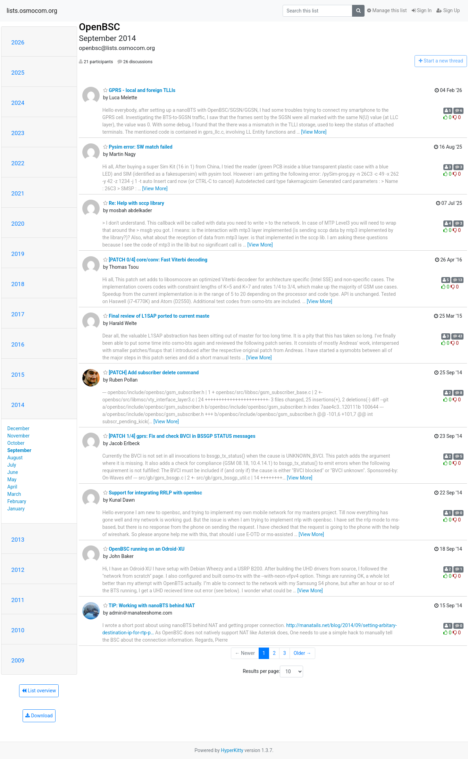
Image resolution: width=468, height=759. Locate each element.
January (16, 508)
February (16, 501)
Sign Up (448, 10)
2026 (18, 42)
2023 (18, 133)
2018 (18, 284)
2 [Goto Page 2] (274, 653)
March (14, 494)
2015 (18, 374)
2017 (18, 314)
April (12, 487)
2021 (18, 193)
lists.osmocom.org (32, 10)
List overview (39, 690)
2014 (18, 404)
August (15, 457)
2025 (18, 72)
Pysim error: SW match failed (138, 147)
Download (39, 715)
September (19, 450)
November (18, 436)
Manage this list (387, 10)
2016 (18, 344)
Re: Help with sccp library (133, 203)
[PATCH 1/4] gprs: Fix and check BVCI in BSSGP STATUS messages (179, 436)
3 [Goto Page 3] (284, 653)
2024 (18, 102)
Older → (302, 653)
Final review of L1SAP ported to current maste (156, 316)
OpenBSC (99, 27)
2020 (18, 223)
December (18, 428)
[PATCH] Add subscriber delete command (151, 372)
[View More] (313, 132)
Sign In (422, 10)
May (11, 479)
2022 (18, 163)
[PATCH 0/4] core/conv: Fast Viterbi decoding (155, 259)
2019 (18, 253)
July (11, 465)
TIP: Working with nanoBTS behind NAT (149, 605)
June (12, 472)
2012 (18, 569)
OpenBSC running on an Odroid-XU (144, 549)
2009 (18, 660)
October (15, 443)
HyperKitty (232, 750)
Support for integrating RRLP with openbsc (152, 492)
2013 (18, 539)
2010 (18, 630)
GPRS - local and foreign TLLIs (139, 90)
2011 (18, 600)
